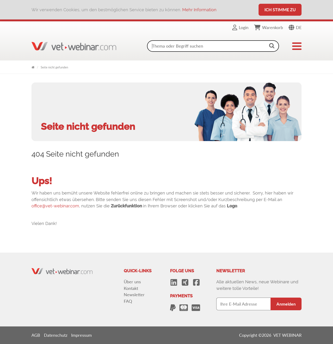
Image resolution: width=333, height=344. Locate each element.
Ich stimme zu (280, 9)
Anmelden (286, 304)
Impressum (81, 335)
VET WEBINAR (33, 66)
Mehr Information (199, 9)
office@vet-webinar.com (55, 205)
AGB (35, 335)
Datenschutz (55, 335)
